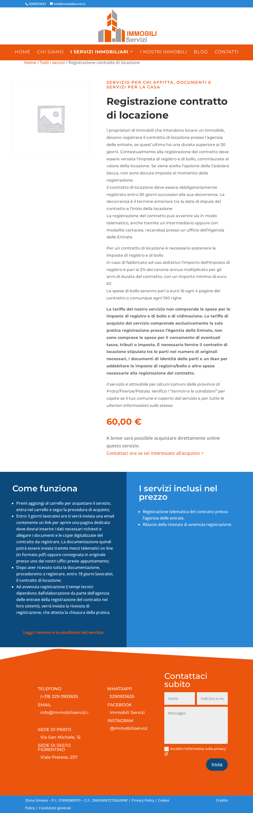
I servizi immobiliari (99, 52)
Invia (216, 764)
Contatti (226, 52)
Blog (201, 52)
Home (22, 52)
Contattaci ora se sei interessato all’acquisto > (155, 453)
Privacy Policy (143, 800)
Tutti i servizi (52, 62)
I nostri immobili (163, 52)
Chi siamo (50, 52)
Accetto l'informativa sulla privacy (195, 751)
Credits (222, 800)
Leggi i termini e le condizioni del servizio (63, 632)
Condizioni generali (55, 808)
